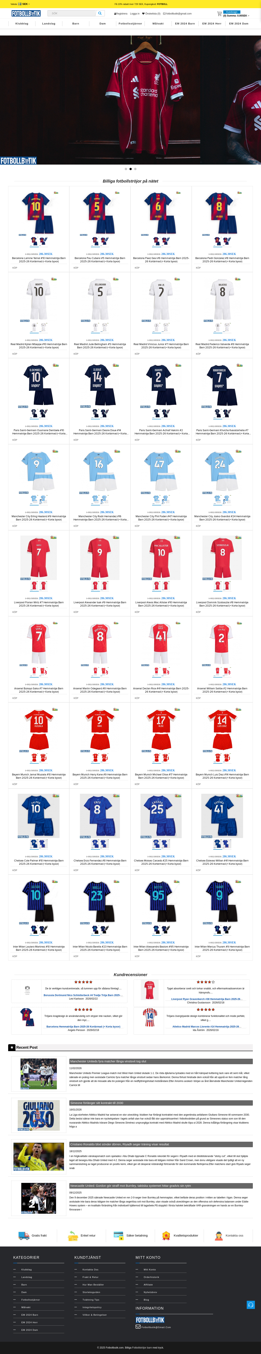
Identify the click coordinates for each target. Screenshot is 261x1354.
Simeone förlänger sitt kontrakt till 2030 (96, 1103)
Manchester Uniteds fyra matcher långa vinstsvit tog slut (108, 1061)
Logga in (134, 13)
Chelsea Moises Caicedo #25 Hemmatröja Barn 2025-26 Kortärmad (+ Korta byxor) (161, 862)
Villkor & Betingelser (95, 1315)
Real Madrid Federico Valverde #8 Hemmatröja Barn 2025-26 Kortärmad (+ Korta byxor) (222, 346)
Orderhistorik (151, 1277)
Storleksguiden (91, 1292)
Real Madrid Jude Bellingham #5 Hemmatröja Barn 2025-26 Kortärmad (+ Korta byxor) (100, 346)
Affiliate (148, 1284)
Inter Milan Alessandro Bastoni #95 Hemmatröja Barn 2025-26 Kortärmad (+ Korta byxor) (161, 948)
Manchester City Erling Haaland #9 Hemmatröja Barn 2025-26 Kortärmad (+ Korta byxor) (39, 518)
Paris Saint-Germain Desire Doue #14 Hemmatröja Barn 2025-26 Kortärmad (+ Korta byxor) (100, 433)
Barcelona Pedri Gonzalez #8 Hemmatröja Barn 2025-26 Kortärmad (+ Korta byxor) (222, 260)
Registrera (120, 13)
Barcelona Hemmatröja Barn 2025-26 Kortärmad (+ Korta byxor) (83, 1026)
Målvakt (158, 23)
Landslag (48, 23)
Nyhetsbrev (150, 1292)
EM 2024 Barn (185, 23)
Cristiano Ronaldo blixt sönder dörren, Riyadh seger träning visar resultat (119, 1144)
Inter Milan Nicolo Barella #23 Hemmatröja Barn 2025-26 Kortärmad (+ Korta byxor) (100, 948)
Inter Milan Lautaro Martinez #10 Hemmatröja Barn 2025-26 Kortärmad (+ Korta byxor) (39, 948)
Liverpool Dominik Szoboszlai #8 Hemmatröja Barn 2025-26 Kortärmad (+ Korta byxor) (222, 604)
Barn (75, 23)
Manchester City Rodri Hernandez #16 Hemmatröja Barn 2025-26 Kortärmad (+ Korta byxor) (100, 520)
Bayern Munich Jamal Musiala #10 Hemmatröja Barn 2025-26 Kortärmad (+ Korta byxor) (39, 776)
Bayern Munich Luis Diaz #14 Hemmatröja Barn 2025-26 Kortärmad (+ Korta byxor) (222, 776)
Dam (103, 23)
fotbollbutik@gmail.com (177, 13)
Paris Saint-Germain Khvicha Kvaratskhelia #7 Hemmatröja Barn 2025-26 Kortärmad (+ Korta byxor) (222, 433)
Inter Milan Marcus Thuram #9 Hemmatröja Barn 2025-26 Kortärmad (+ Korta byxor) (222, 948)
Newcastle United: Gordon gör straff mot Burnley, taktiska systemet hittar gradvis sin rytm (130, 1185)
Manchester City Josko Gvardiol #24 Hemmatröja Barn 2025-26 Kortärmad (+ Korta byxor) (222, 518)
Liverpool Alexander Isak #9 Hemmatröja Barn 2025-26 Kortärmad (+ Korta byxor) (100, 604)
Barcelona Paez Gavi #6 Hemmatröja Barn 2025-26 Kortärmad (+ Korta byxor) (161, 260)
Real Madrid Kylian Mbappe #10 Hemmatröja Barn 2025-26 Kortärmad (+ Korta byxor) (39, 346)
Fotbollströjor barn (142, 1347)
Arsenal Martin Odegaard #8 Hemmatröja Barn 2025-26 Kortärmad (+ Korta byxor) (100, 690)
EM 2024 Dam (239, 23)
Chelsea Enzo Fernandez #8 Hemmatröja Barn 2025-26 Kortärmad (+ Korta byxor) (100, 862)
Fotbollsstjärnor (130, 23)
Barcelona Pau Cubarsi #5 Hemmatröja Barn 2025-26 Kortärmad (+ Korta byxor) (100, 260)
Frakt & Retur (90, 1277)
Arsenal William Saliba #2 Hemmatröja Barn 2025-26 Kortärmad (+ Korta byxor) (222, 690)
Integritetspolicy (92, 1307)
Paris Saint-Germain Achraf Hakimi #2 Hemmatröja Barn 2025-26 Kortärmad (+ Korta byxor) (161, 433)
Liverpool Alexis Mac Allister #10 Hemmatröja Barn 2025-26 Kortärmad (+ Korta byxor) (161, 604)
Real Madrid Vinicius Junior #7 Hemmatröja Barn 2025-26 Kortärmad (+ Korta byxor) (161, 346)
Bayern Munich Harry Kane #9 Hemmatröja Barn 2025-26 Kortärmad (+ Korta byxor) (100, 776)
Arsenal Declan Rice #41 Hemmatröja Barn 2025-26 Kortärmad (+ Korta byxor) (161, 690)
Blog (146, 1300)
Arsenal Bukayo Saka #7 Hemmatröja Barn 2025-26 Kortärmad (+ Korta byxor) (38, 690)
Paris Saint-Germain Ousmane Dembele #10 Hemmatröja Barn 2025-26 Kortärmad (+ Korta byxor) (38, 433)
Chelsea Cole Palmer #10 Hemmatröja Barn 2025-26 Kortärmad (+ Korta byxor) (39, 862)
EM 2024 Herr (211, 23)
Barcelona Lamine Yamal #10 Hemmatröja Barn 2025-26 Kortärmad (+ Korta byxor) (39, 260)
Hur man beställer (93, 1284)
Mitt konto (150, 1269)
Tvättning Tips (91, 1300)
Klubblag (22, 23)
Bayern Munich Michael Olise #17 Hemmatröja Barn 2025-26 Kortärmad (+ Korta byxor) (161, 776)
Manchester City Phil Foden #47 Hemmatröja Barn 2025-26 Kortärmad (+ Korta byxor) (161, 518)
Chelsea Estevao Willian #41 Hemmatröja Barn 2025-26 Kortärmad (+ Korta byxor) (222, 862)
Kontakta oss (234, 1235)
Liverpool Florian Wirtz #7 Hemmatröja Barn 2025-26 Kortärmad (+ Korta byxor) (39, 604)
